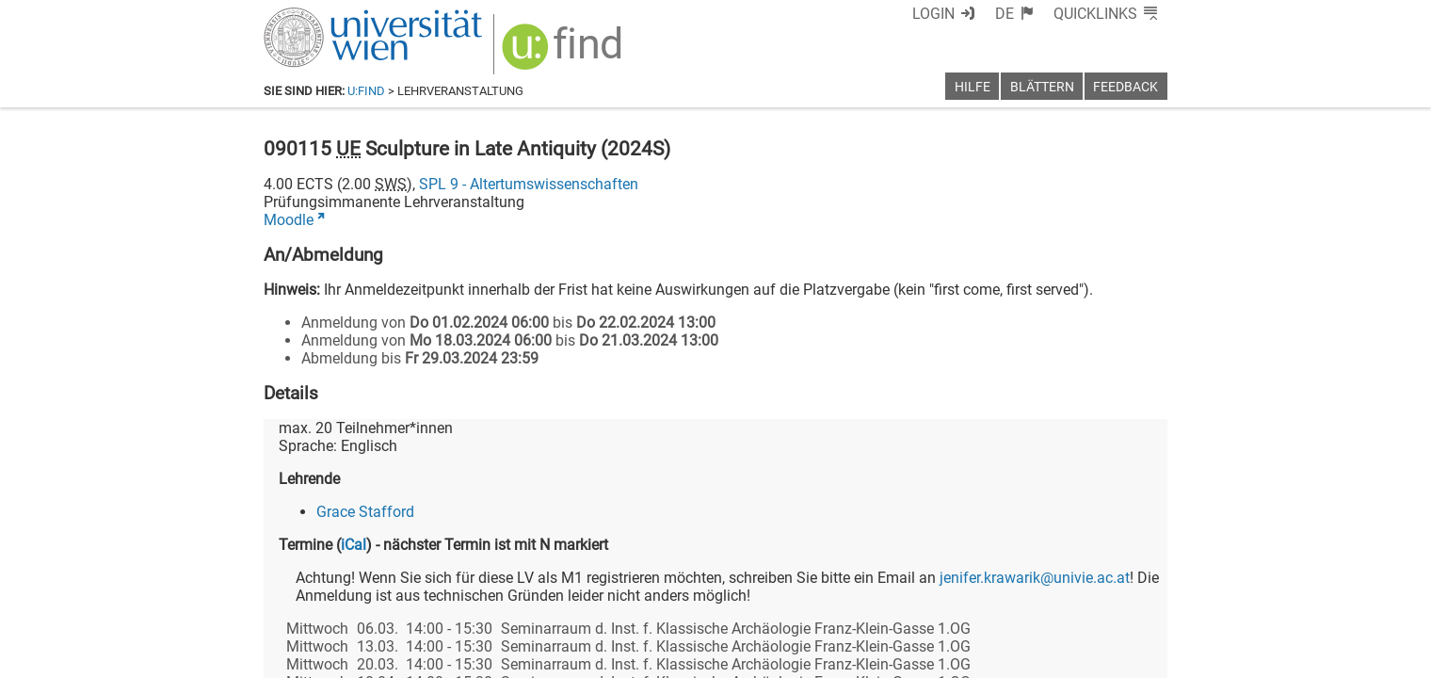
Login (933, 14)
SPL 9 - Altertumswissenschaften (528, 184)
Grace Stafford (365, 512)
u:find (366, 91)
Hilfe (972, 87)
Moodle (289, 220)
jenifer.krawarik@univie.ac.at (1035, 578)
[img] (564, 53)
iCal (353, 545)
